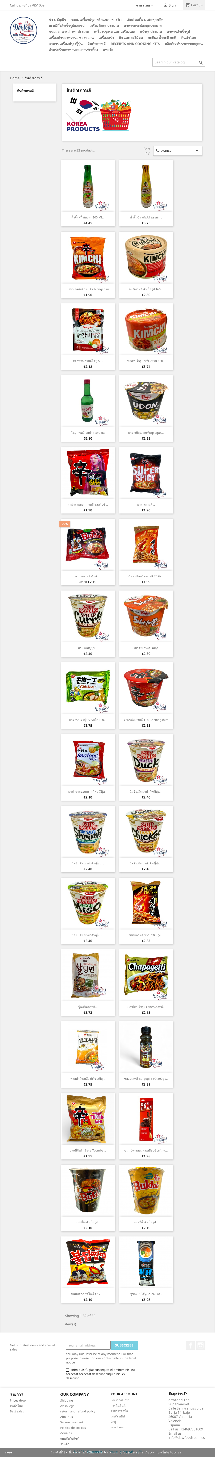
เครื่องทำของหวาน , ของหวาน (71, 37)
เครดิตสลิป (118, 1416)
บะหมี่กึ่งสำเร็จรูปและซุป (66, 25)
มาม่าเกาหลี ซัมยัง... (88, 576)
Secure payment (71, 1422)
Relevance (178, 150)
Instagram (200, 1345)
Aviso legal (67, 1406)
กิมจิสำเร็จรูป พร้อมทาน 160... (146, 361)
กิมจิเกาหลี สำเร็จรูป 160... (146, 289)
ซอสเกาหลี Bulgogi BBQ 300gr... (146, 1079)
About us (66, 1417)
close (8, 1452)
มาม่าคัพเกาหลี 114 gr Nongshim (146, 720)
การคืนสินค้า (119, 1405)
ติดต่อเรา (66, 1433)
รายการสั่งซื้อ (119, 1411)
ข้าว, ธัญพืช (57, 19)
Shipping (66, 1400)
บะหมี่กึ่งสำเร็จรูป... (88, 1222)
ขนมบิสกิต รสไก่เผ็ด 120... (88, 1294)
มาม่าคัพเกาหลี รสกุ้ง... (146, 648)
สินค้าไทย (188, 37)
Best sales (17, 1411)
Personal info (120, 1400)
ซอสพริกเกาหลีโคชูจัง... (88, 361)
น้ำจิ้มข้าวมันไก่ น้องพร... (146, 217)
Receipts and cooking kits (135, 43)
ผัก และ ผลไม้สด (131, 37)
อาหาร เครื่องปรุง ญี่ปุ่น (66, 43)
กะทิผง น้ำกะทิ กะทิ (162, 37)
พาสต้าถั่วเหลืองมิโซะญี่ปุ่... (88, 1079)
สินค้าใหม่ (16, 1406)
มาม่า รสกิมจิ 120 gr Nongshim (88, 289)
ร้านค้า (64, 1444)
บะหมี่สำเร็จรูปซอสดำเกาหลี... (146, 1007)
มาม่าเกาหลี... (146, 504)
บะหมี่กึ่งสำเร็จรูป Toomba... (87, 1150)
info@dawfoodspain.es (186, 1437)
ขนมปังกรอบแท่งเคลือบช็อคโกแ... (146, 1150)
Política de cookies (73, 1428)
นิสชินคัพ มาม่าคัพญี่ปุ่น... (146, 791)
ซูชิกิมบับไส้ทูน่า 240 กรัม (146, 1294)
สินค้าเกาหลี (97, 43)
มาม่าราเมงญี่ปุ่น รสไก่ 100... (87, 720)
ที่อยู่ (113, 1422)
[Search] (178, 62)
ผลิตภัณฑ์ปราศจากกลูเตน (184, 43)
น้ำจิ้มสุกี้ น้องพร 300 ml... (88, 217)
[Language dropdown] (145, 5)
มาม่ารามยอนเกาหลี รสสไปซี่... (88, 504)
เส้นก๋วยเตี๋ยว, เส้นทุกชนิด (145, 19)
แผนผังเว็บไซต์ (69, 1438)
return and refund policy (77, 1411)
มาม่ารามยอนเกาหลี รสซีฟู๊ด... (87, 791)
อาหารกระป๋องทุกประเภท (143, 25)
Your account (124, 1394)
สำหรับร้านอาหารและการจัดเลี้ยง (73, 49)
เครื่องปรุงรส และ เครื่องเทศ (114, 31)
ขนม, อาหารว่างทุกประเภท (69, 31)
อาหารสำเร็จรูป (178, 31)
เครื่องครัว (106, 37)
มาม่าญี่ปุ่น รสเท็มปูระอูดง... (146, 433)
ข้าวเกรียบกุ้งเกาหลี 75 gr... (146, 576)
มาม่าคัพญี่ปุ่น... (88, 648)
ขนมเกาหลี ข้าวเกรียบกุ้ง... (146, 935)
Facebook (190, 1345)
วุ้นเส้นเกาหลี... (88, 1007)
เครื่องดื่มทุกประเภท (104, 25)
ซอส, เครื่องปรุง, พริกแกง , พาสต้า (96, 19)
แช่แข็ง (108, 49)
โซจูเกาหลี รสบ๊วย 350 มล (88, 433)
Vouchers (117, 1427)
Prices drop (18, 1400)
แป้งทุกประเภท (151, 31)
